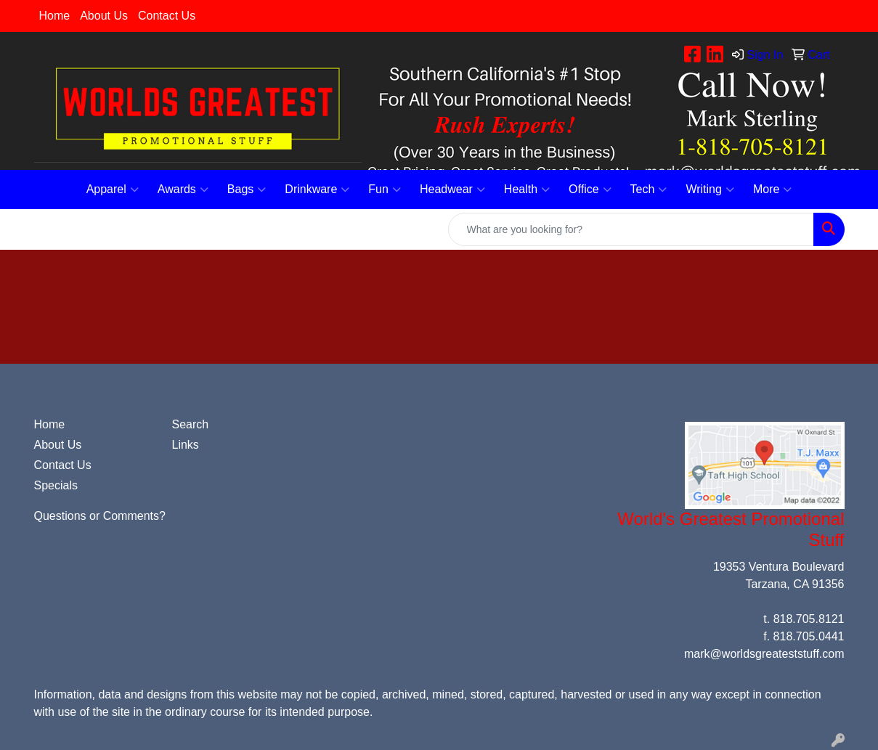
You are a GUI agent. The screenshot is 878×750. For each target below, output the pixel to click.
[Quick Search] (631, 229)
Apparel (112, 189)
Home (54, 15)
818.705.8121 (809, 619)
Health (527, 189)
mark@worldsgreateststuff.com (764, 654)
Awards (183, 189)
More (772, 189)
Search (190, 424)
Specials (56, 485)
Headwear (452, 189)
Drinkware (317, 189)
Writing (710, 189)
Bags (246, 189)
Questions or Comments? (100, 516)
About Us (104, 15)
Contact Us (166, 15)
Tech (648, 189)
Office (590, 189)
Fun (384, 189)
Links (185, 445)
